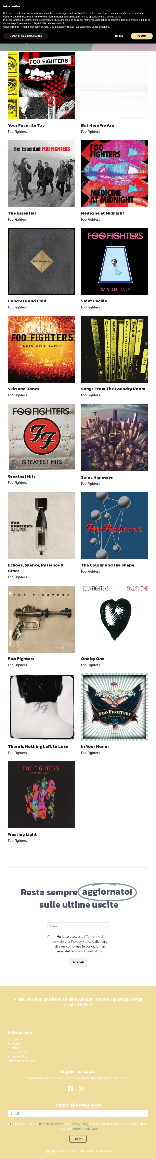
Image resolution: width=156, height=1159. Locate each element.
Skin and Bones (23, 389)
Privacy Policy (81, 941)
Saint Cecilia (94, 301)
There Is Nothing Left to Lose (38, 746)
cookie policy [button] (114, 16)
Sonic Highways (97, 477)
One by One (92, 658)
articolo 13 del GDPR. (87, 951)
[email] (78, 926)
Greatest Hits (22, 476)
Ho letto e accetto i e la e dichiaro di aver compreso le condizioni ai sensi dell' (79, 943)
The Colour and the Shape (107, 565)
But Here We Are (97, 125)
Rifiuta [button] (119, 36)
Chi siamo (16, 1039)
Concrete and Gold (27, 301)
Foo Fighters (17, 131)
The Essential (22, 213)
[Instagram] (83, 1088)
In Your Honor (95, 746)
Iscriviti (78, 962)
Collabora (16, 1044)
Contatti (15, 1048)
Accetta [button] (142, 36)
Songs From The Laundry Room (113, 389)
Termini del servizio (23, 1061)
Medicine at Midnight (102, 213)
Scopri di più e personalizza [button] (26, 36)
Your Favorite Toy (26, 125)
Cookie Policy (18, 1056)
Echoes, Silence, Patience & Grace (36, 568)
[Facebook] (72, 1088)
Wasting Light (22, 834)
